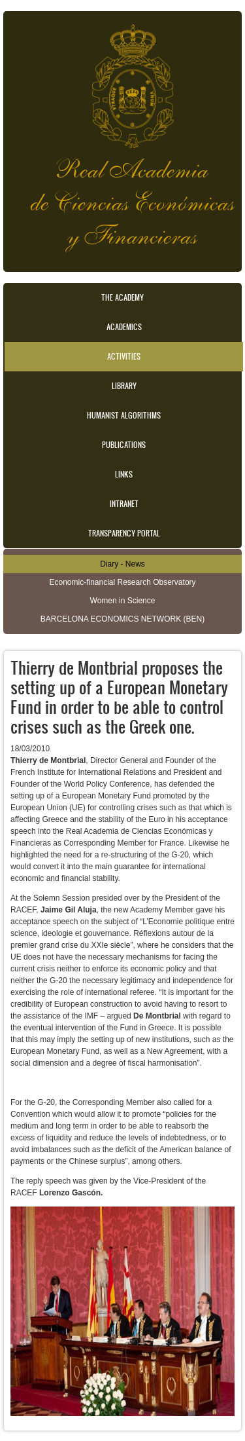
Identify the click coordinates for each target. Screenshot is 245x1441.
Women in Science (122, 600)
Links (124, 474)
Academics (124, 327)
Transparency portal (124, 533)
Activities (123, 356)
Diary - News (122, 564)
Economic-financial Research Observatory (122, 582)
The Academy (122, 297)
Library (124, 386)
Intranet (124, 503)
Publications (124, 445)
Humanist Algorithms (124, 415)
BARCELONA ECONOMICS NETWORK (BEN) (122, 619)
